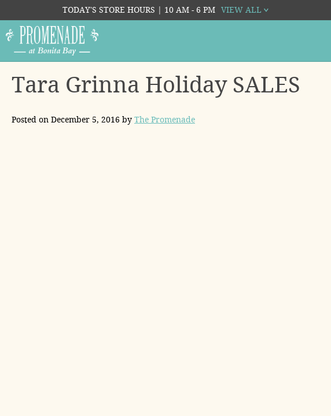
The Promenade (164, 119)
